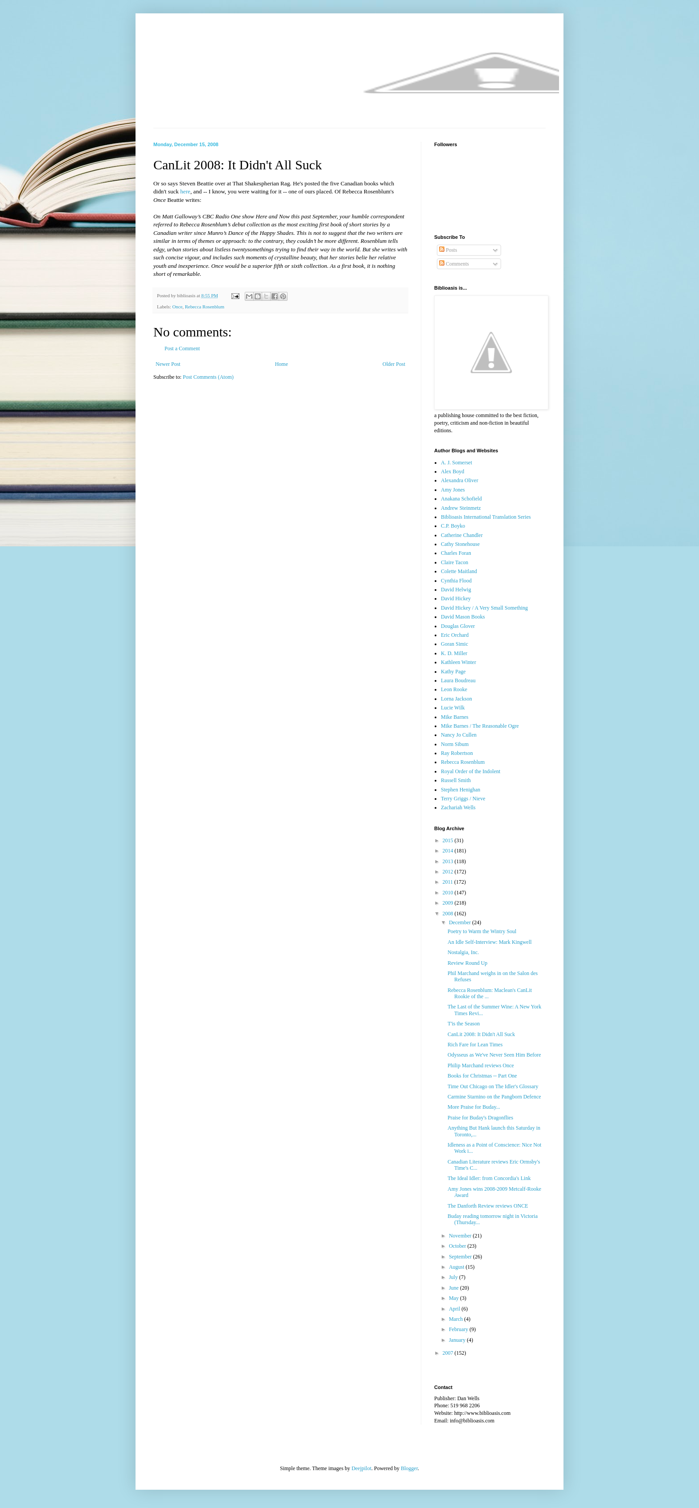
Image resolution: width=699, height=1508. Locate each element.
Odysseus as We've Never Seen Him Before (494, 1055)
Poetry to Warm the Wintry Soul (482, 931)
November (461, 1236)
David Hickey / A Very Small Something (484, 608)
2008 (449, 913)
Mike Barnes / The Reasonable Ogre (480, 726)
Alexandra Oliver (459, 480)
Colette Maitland (459, 571)
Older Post (393, 364)
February (459, 1329)
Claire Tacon (454, 562)
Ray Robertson (457, 753)
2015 (449, 840)
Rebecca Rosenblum (204, 306)
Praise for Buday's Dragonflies (480, 1118)
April (455, 1309)
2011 (449, 882)
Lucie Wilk (453, 708)
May (454, 1298)
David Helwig (456, 589)
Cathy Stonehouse (460, 544)
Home (281, 364)
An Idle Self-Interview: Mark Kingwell (490, 942)
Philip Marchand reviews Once (481, 1065)
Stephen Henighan (460, 790)
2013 (449, 861)
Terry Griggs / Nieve (463, 798)
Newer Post (168, 364)
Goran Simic (454, 644)
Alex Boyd (452, 471)
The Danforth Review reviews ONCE (488, 1206)
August (457, 1267)
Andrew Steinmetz (461, 508)
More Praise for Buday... (474, 1107)
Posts (448, 250)
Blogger (409, 1468)
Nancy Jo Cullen (459, 735)
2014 (449, 851)
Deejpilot (361, 1468)
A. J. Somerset (456, 462)
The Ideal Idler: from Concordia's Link (489, 1178)
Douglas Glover (458, 626)
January (458, 1340)
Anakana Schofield (461, 499)
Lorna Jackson (456, 699)
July (454, 1277)
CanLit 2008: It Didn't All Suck (481, 1034)
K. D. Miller (454, 653)
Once (177, 306)
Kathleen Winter (458, 662)
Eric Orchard (455, 635)
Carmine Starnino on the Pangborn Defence (494, 1097)
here (185, 191)
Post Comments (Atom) (208, 377)
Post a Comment (182, 348)
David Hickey (456, 598)
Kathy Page (453, 671)
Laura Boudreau (458, 680)
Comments (454, 264)
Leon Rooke (454, 689)
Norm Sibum (455, 744)
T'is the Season (464, 1023)
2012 (449, 872)
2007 (449, 1353)
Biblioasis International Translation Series (486, 517)
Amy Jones (453, 490)
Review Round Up (467, 963)
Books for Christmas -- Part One (482, 1076)
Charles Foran (456, 553)
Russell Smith (456, 780)
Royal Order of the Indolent (470, 771)
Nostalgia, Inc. (463, 952)
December (460, 922)
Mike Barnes (455, 717)
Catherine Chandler (462, 535)
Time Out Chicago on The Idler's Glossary (493, 1086)
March (456, 1319)
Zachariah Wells (458, 807)
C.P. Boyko (453, 526)
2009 (449, 903)
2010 (449, 892)
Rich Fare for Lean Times (475, 1044)
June (454, 1288)
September (461, 1257)
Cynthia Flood (456, 581)
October (458, 1246)
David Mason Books (463, 617)
